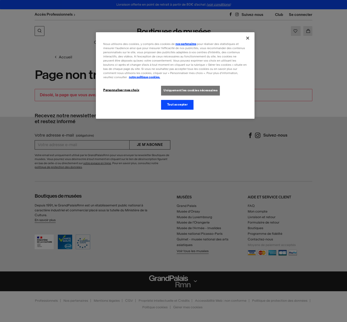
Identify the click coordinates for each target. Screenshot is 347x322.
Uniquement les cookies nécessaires (190, 90)
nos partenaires (185, 44)
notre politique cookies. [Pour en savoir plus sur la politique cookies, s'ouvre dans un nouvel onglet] (144, 77)
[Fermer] (247, 38)
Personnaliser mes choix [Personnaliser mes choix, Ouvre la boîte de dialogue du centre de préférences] (121, 90)
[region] (175, 75)
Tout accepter (177, 104)
